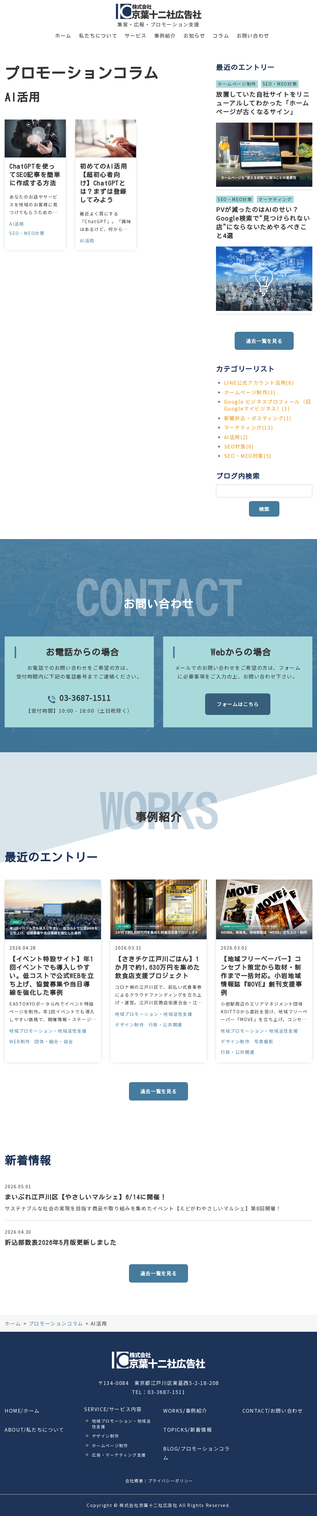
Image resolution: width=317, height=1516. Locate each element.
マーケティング (275, 199)
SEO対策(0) (239, 446)
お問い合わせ (253, 35)
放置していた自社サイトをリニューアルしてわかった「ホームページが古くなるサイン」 (263, 103)
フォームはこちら (238, 704)
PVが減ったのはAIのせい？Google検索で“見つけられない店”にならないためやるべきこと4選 (263, 222)
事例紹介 (165, 35)
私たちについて (98, 35)
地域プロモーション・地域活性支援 (48, 1031)
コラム (221, 35)
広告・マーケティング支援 (119, 1455)
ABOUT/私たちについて (34, 1429)
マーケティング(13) (248, 427)
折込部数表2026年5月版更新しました (61, 1242)
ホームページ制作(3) (250, 392)
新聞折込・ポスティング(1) (258, 418)
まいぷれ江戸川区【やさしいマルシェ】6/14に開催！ (86, 1197)
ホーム (63, 35)
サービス (135, 35)
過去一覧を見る (264, 341)
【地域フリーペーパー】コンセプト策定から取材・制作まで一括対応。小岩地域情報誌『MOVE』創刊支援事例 (261, 976)
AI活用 (16, 224)
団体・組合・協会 (53, 1041)
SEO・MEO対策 (26, 233)
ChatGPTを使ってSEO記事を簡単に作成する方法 (34, 174)
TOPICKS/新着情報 (187, 1429)
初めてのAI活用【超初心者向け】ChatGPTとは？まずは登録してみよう (103, 183)
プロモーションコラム (56, 1323)
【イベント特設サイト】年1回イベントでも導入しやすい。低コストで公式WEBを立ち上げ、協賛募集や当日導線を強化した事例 (51, 976)
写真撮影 (263, 1041)
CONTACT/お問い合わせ (272, 1410)
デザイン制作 (129, 1025)
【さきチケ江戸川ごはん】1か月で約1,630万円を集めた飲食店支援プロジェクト (157, 967)
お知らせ (194, 35)
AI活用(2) (236, 437)
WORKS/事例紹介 (185, 1410)
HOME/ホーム (22, 1410)
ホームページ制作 (237, 84)
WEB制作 (19, 1041)
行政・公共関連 (165, 1025)
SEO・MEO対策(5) (248, 455)
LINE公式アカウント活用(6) (259, 382)
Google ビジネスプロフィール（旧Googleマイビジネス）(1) (267, 405)
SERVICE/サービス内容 (113, 1409)
